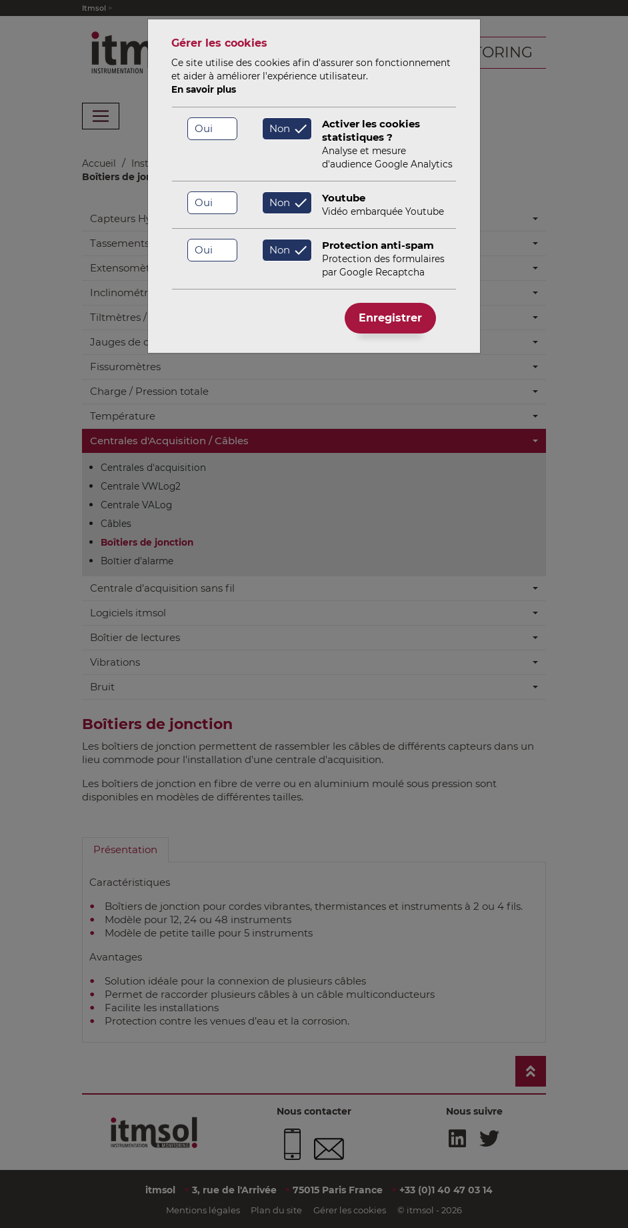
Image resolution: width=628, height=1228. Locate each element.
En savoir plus (203, 89)
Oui (204, 128)
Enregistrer (390, 318)
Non (279, 128)
